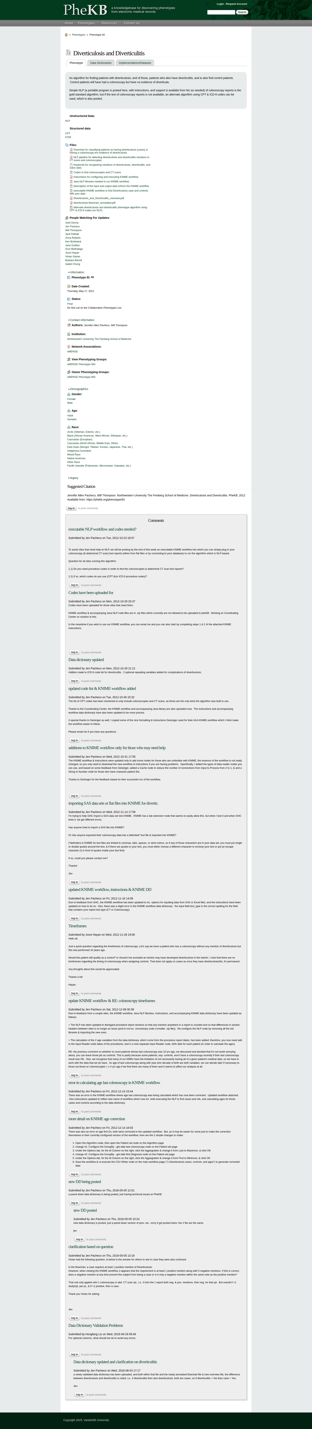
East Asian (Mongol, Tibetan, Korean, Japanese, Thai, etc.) (100, 447)
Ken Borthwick (73, 241)
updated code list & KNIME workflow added (102, 688)
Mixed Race (74, 454)
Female (71, 399)
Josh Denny (72, 222)
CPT (67, 133)
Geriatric (72, 419)
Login (220, 3)
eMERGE (72, 351)
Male (70, 402)
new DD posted (85, 1210)
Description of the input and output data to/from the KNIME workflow (111, 186)
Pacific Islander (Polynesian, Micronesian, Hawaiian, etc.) (99, 465)
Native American (76, 458)
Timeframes (77, 926)
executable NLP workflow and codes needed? (102, 529)
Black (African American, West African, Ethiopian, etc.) (97, 435)
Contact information (82, 320)
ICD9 (68, 137)
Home (69, 23)
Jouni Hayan (72, 252)
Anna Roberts (73, 237)
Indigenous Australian (79, 450)
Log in (71, 508)
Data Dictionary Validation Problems (95, 1325)
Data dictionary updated (86, 659)
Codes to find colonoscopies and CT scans (97, 172)
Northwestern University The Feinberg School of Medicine (99, 339)
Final (70, 303)
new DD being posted (84, 1181)
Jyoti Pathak (72, 234)
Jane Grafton (72, 245)
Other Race (73, 462)
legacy (74, 477)
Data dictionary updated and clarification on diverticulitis (115, 1361)
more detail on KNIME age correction (96, 1118)
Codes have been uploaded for (90, 592)
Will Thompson (73, 230)
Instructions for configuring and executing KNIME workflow (106, 177)
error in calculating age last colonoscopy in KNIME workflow (114, 1082)
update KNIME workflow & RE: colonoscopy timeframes (111, 1000)
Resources (109, 23)
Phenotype (78, 62)
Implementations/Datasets (135, 62)
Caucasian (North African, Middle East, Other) (92, 443)
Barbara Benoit (73, 260)
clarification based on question (90, 1246)
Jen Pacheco (72, 226)
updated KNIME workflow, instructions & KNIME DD (109, 889)
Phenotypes (86, 23)
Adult (70, 415)
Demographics (79, 389)
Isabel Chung (72, 264)
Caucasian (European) (79, 439)
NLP (67, 121)
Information (77, 272)
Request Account (236, 3)
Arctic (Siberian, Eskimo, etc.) (83, 432)
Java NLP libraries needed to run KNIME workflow (101, 181)
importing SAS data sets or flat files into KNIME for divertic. (113, 803)
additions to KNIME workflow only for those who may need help (117, 747)
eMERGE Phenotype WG (81, 364)
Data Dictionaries (101, 62)
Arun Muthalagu (74, 249)
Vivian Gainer (72, 256)
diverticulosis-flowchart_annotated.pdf (95, 202)
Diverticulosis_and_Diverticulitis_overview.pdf (99, 198)
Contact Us (132, 23)
